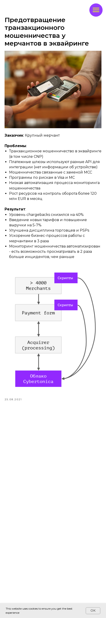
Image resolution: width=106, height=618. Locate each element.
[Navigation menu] (96, 10)
